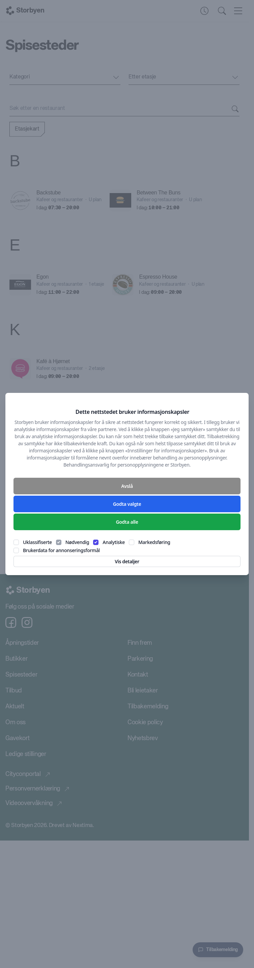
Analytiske (114, 542)
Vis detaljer (127, 561)
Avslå (127, 486)
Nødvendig (77, 542)
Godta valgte (127, 504)
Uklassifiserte (37, 542)
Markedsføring (154, 542)
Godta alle (127, 522)
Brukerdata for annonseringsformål (61, 550)
